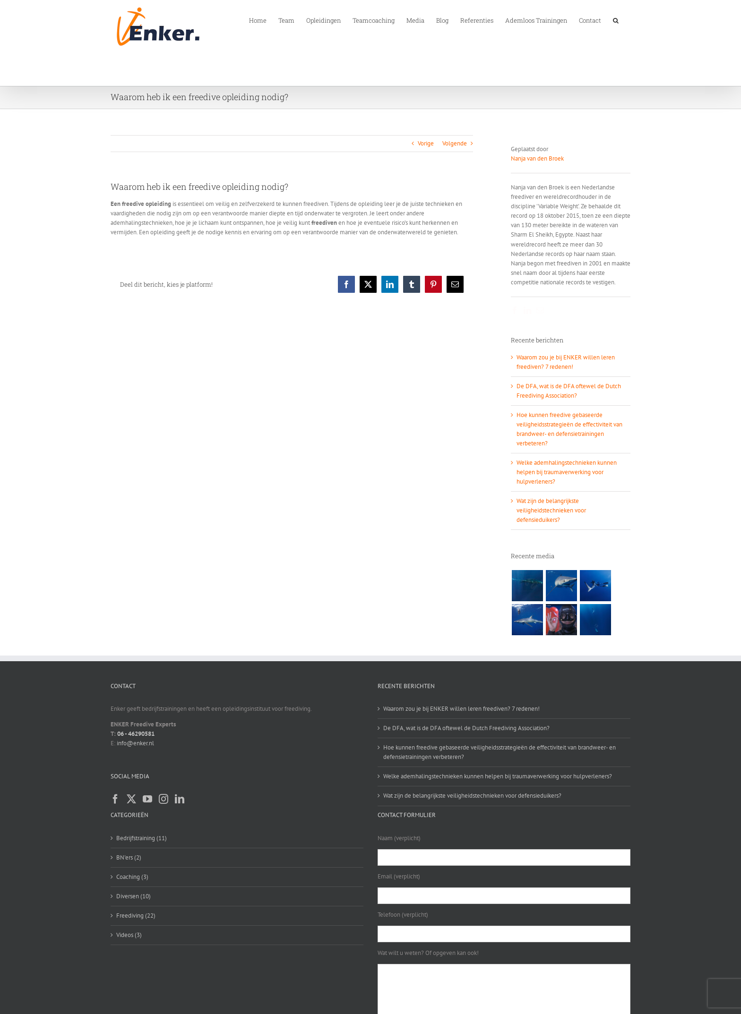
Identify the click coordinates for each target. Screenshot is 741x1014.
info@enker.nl (135, 743)
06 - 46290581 (136, 734)
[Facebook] (115, 799)
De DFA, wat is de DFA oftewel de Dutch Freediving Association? (466, 728)
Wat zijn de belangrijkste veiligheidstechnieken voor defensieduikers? (551, 510)
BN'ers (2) (128, 857)
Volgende (454, 143)
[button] (616, 20)
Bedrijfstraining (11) (141, 838)
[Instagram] (163, 799)
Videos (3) (129, 935)
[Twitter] (131, 799)
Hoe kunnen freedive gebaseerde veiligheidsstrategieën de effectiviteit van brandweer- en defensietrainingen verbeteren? (499, 752)
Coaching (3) (132, 877)
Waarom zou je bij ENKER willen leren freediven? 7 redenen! (461, 709)
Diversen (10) (133, 896)
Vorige (426, 143)
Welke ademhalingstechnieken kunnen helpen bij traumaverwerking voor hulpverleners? (567, 472)
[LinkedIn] (179, 799)
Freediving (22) (135, 916)
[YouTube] (147, 799)
